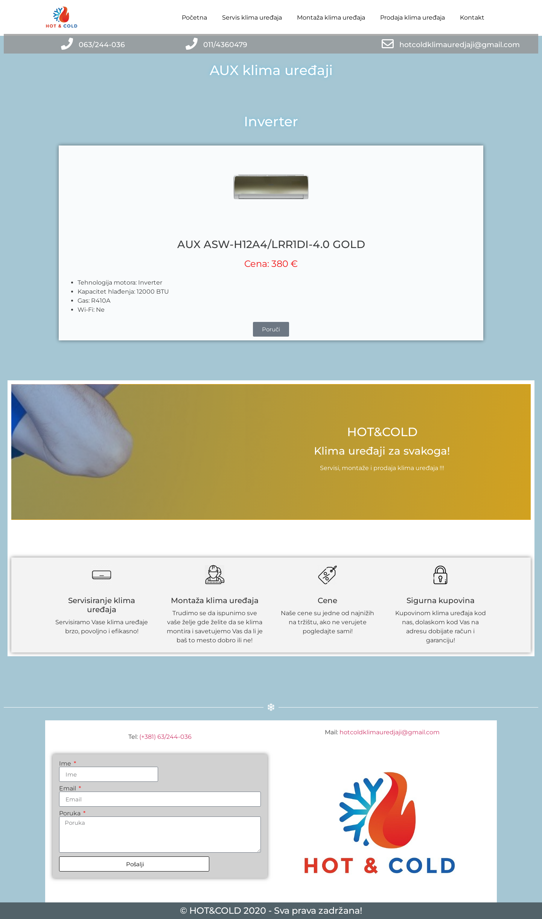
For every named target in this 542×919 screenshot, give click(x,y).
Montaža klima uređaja (331, 17)
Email (68, 789)
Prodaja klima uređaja (412, 17)
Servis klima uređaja (252, 17)
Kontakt (472, 17)
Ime (66, 764)
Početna (194, 17)
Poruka (70, 813)
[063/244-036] (67, 44)
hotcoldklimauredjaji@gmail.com (459, 44)
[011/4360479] (192, 44)
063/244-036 (102, 44)
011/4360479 (225, 44)
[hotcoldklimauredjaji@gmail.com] (388, 44)
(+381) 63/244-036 (165, 736)
